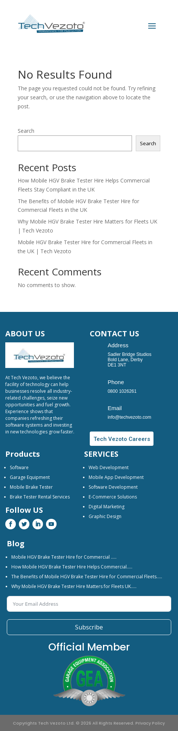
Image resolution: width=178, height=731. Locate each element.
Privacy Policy (150, 723)
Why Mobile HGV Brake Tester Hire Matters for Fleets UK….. (74, 586)
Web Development (109, 467)
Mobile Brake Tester (31, 487)
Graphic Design (105, 516)
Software (19, 467)
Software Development (113, 487)
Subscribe (89, 627)
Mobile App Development (116, 477)
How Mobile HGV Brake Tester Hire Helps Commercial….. (71, 567)
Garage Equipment (30, 477)
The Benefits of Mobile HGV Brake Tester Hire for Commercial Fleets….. (86, 576)
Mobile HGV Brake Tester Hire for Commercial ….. (64, 557)
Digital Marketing (106, 506)
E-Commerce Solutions (113, 497)
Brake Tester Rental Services (40, 497)
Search (26, 130)
